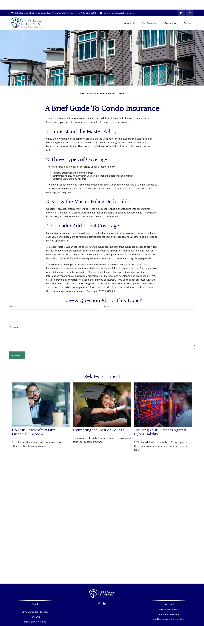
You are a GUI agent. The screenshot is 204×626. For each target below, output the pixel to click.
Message (14, 317)
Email (107, 296)
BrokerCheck (133, 621)
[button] (129, 13)
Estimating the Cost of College (99, 421)
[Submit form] (17, 346)
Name (12, 296)
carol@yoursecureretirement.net (117, 3)
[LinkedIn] (181, 3)
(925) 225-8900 (172, 599)
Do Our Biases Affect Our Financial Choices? (33, 423)
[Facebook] (189, 3)
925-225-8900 (86, 3)
